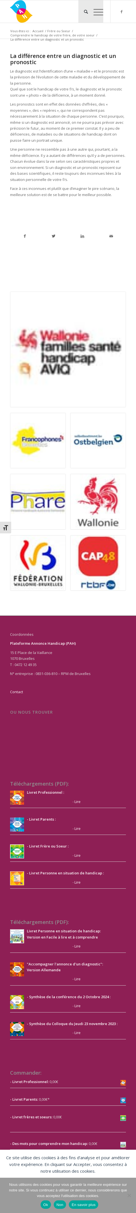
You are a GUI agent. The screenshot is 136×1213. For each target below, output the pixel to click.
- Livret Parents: (24, 1099)
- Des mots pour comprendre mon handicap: (49, 1143)
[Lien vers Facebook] (122, 11)
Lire (77, 801)
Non (60, 1205)
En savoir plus (83, 1205)
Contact (16, 691)
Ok (45, 1205)
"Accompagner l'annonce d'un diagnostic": (65, 964)
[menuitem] (83, 11)
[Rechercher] (83, 11)
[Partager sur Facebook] (24, 236)
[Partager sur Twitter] (53, 236)
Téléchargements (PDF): (39, 783)
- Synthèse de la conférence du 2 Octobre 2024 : (69, 996)
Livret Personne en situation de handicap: (64, 930)
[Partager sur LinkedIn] (82, 236)
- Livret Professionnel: (29, 1081)
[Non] (129, 1195)
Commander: (25, 1072)
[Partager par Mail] (111, 236)
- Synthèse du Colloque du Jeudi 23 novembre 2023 (71, 1023)
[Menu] (95, 11)
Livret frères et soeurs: (31, 1116)
